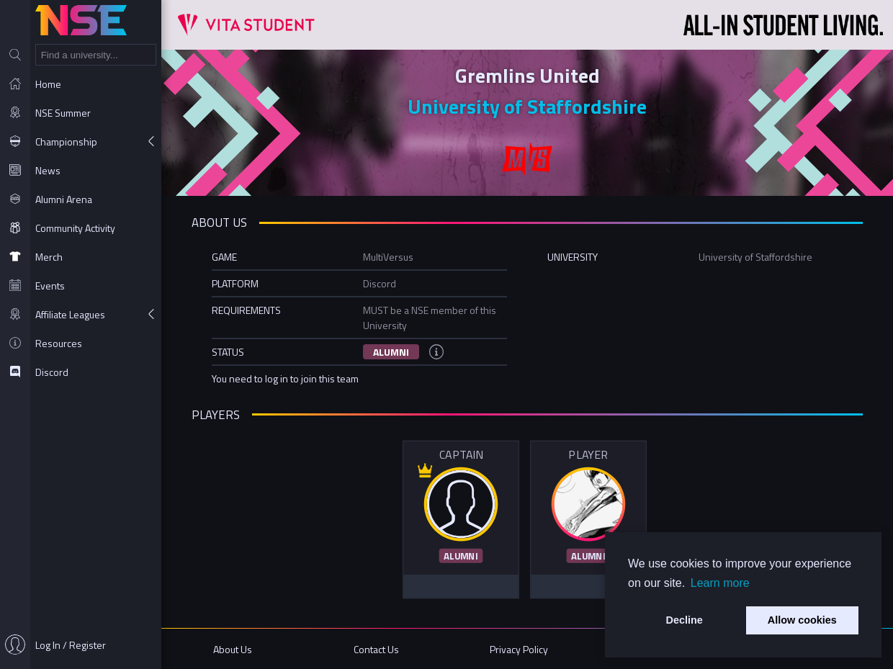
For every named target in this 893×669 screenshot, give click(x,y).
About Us (232, 649)
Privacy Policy (519, 649)
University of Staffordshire (527, 106)
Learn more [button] (720, 583)
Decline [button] (684, 620)
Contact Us (376, 649)
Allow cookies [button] (802, 620)
